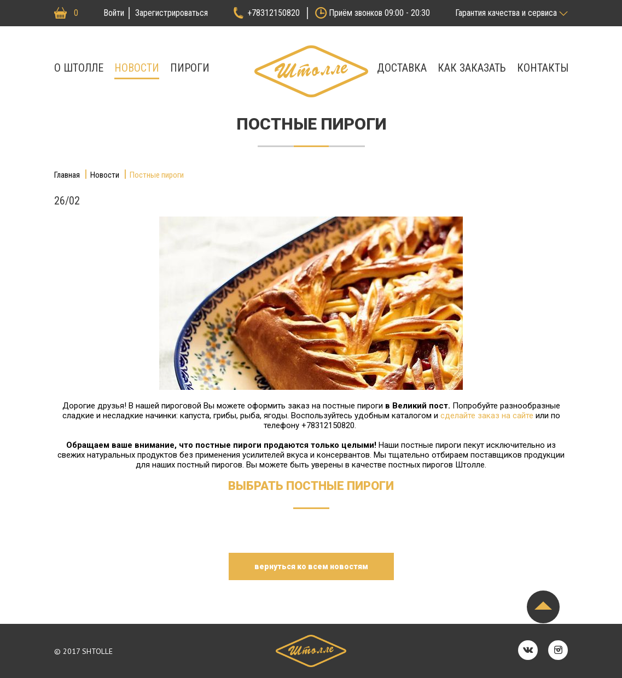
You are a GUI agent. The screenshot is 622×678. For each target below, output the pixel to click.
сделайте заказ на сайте (486, 415)
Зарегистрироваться (171, 13)
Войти (113, 13)
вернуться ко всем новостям (311, 566)
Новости (136, 68)
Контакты (542, 68)
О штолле (78, 68)
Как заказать (472, 68)
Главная (67, 175)
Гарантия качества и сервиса (506, 13)
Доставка (402, 68)
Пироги (190, 68)
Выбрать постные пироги (311, 486)
